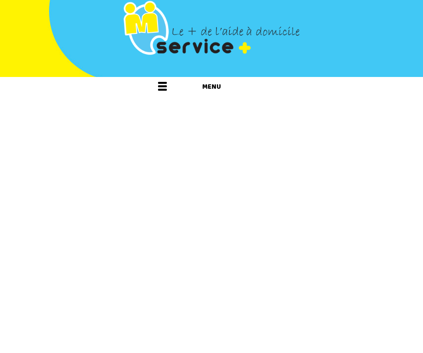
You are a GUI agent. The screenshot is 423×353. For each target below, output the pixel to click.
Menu (211, 86)
